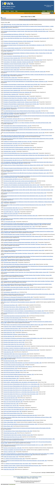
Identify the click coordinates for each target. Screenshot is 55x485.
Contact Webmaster (21, 478)
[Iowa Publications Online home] (9, 5)
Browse (7, 11)
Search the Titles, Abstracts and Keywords (32, 13)
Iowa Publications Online (36, 476)
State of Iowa (35, 478)
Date (24, 19)
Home (3, 11)
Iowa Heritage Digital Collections (21, 476)
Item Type (28, 19)
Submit (43, 11)
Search (12, 11)
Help (16, 11)
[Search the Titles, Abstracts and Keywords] (45, 13)
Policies (29, 478)
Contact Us (48, 6)
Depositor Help (50, 11)
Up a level (4, 18)
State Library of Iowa (48, 5)
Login (3, 13)
